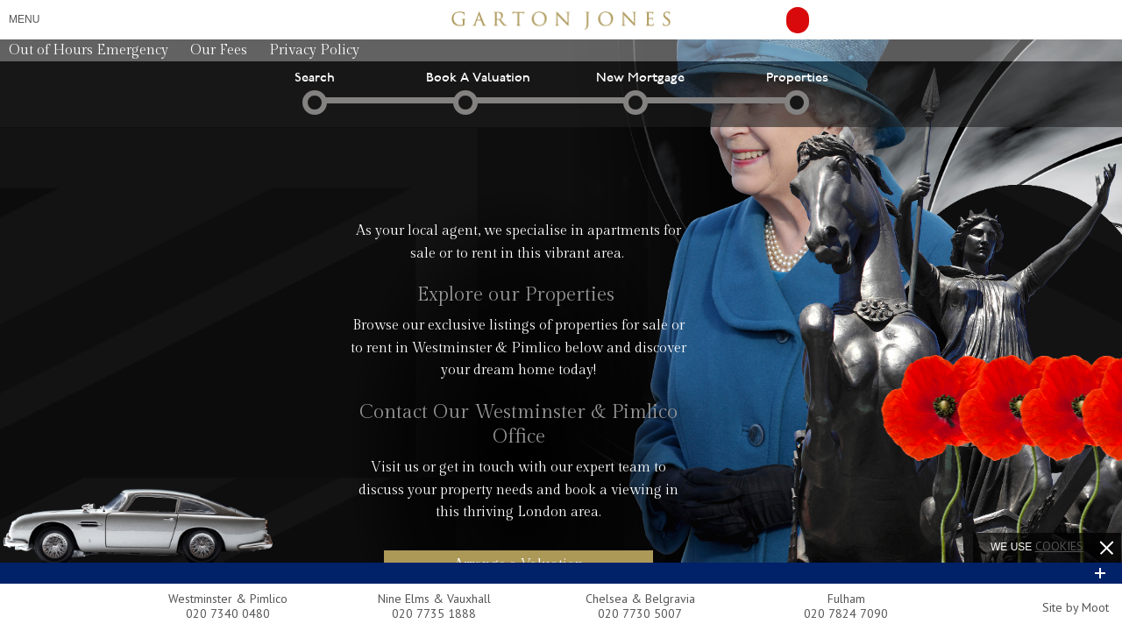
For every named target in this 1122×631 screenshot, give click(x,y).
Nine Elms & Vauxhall (434, 598)
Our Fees (218, 50)
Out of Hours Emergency (88, 50)
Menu (24, 19)
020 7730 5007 (640, 613)
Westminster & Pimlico (228, 598)
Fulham (846, 598)
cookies (1059, 546)
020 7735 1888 (434, 613)
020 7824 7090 (846, 613)
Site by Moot (1075, 607)
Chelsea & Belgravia (640, 598)
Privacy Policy (314, 50)
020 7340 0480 (228, 613)
